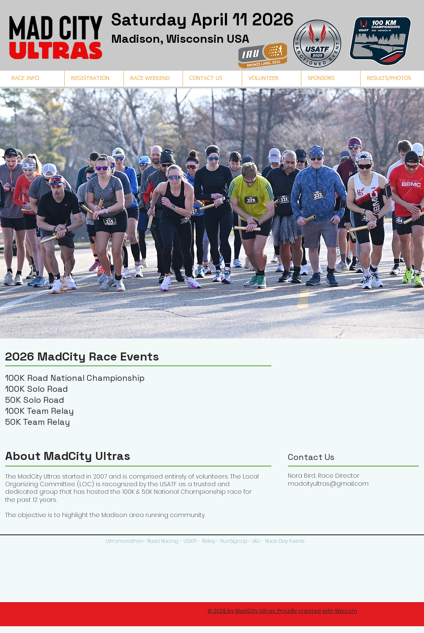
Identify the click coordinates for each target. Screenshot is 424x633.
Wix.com (346, 610)
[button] (390, 78)
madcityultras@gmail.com (328, 483)
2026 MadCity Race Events (82, 356)
